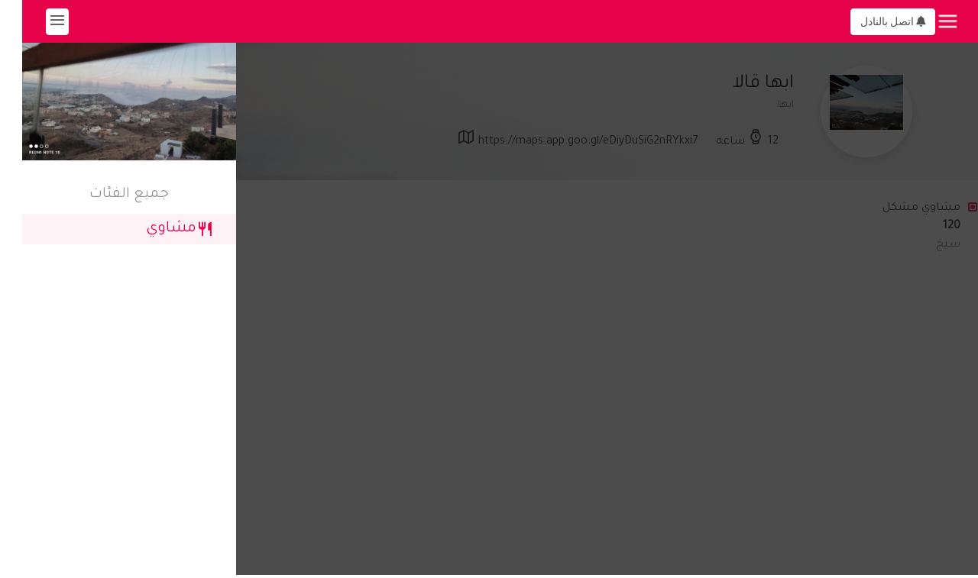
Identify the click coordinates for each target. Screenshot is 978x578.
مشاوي (157, 229)
